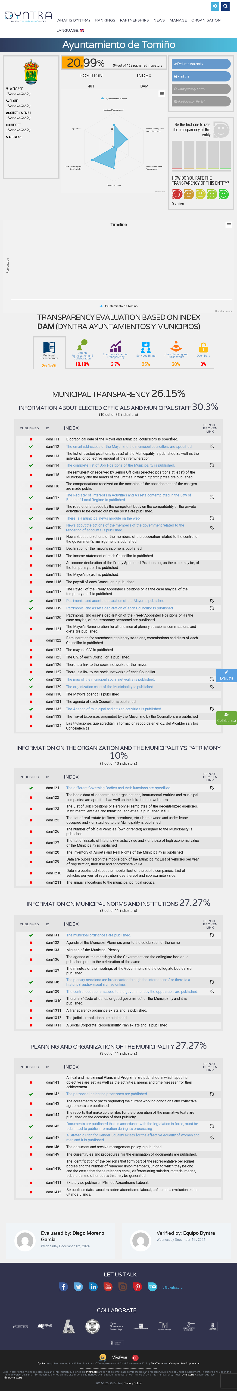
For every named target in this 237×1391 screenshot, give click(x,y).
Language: (70, 30)
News (159, 20)
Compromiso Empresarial (184, 1363)
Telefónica (157, 1363)
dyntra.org (92, 1371)
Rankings (105, 20)
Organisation (206, 20)
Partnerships (134, 20)
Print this (182, 76)
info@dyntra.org (12, 1377)
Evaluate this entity (188, 64)
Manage (178, 20)
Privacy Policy (133, 1383)
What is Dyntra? (73, 20)
